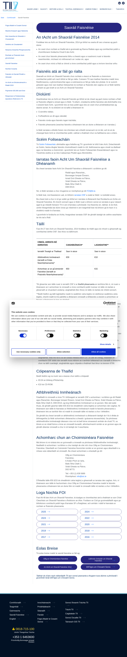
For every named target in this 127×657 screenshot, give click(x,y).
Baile (2, 17)
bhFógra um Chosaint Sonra (98, 567)
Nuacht (43, 9)
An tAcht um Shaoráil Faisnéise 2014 (57, 567)
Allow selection (63, 352)
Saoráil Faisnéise (11, 63)
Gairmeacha (15, 611)
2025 (43, 512)
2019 (43, 531)
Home (10, 7)
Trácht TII (69, 610)
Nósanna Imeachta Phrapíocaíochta (17, 50)
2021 (43, 524)
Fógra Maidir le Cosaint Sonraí (15, 25)
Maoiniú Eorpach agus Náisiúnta (16, 31)
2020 (87, 524)
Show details (105, 344)
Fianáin (41, 615)
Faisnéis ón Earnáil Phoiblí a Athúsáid (15, 75)
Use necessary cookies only (28, 352)
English (13, 619)
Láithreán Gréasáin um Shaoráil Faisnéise (100, 560)
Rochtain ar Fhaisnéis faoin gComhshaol (14, 56)
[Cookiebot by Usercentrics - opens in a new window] (105, 303)
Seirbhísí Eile (105, 9)
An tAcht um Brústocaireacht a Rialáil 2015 (15, 84)
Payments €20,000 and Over (15, 91)
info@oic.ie (81, 476)
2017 (43, 537)
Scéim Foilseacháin (47, 144)
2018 (87, 531)
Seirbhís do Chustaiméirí (13, 44)
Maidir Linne (32, 9)
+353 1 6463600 (23, 637)
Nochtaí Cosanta (11, 69)
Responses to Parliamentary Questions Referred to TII (15, 97)
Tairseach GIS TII (73, 622)
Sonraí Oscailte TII (73, 618)
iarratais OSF (80, 195)
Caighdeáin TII (71, 614)
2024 (87, 512)
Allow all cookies (98, 352)
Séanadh (42, 611)
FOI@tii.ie (91, 191)
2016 (87, 537)
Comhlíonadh (11, 17)
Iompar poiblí (91, 9)
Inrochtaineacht (44, 603)
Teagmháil (14, 607)
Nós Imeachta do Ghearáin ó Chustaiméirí (15, 37)
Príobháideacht (44, 607)
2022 (87, 518)
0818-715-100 (23, 629)
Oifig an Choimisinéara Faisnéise (55, 559)
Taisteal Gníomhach (74, 9)
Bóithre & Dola (56, 9)
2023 (43, 518)
